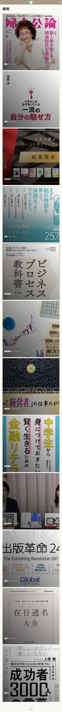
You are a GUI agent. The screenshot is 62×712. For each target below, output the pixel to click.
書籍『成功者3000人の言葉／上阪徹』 (21, 692)
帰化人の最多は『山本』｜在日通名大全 (22, 641)
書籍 (6, 64)
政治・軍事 (7, 523)
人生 (6, 118)
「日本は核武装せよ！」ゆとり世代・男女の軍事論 (26, 526)
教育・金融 (7, 176)
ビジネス (7, 405)
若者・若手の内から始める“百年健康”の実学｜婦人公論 (28, 67)
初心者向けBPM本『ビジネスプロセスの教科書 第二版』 (29, 297)
